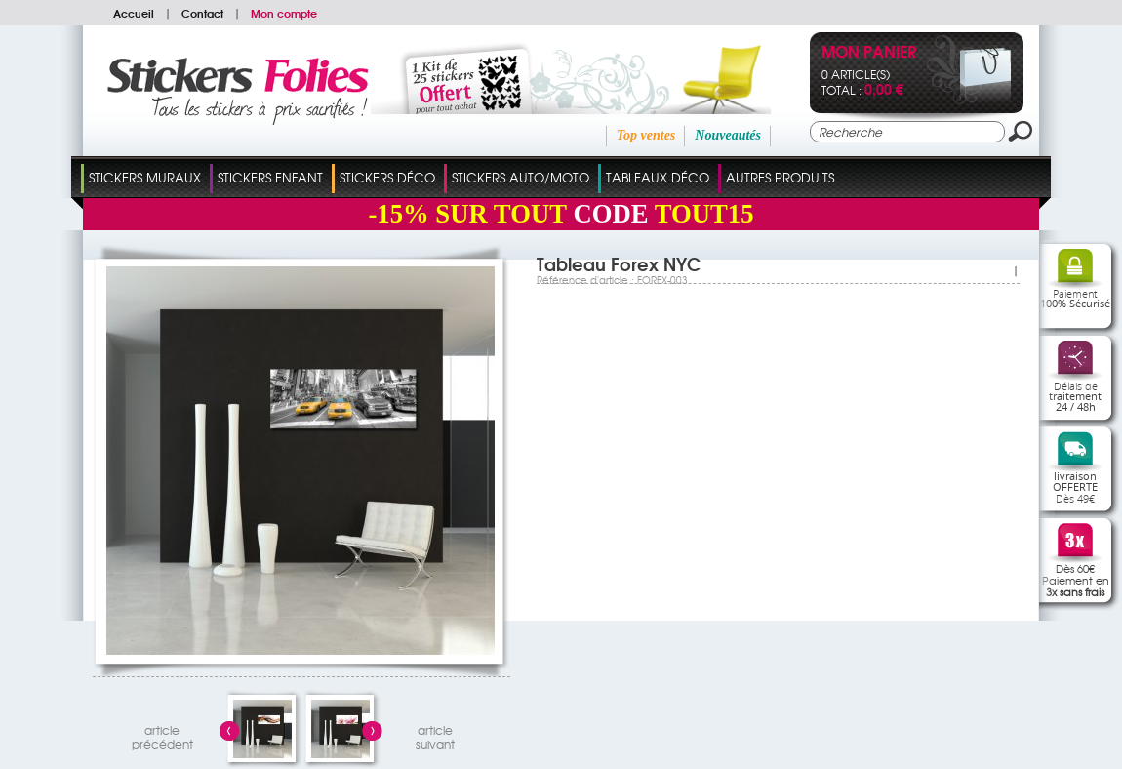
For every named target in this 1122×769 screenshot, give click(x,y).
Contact (202, 12)
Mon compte (284, 12)
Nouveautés (728, 135)
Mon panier (868, 53)
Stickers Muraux (145, 177)
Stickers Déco (387, 177)
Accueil (133, 12)
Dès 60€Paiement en (1075, 579)
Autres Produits (780, 177)
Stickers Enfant (270, 177)
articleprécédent (162, 734)
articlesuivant (435, 734)
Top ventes (646, 135)
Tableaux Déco (657, 177)
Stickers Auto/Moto (520, 177)
